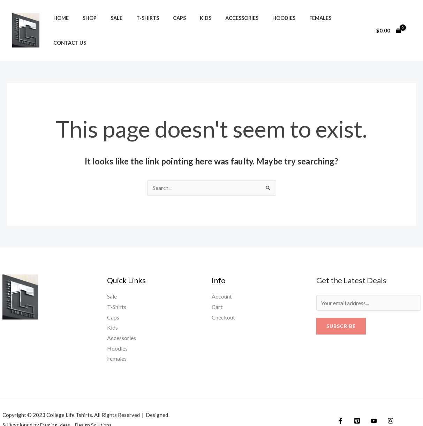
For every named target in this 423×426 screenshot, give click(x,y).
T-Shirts (134, 23)
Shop (84, 23)
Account (222, 281)
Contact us (324, 23)
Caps (162, 23)
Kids (184, 23)
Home (59, 23)
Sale (107, 23)
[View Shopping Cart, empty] (388, 22)
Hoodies (254, 23)
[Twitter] (355, 406)
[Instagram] (385, 406)
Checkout (223, 302)
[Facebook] (340, 406)
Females (287, 23)
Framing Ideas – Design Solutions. (79, 410)
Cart (217, 291)
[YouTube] (370, 406)
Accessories (216, 23)
